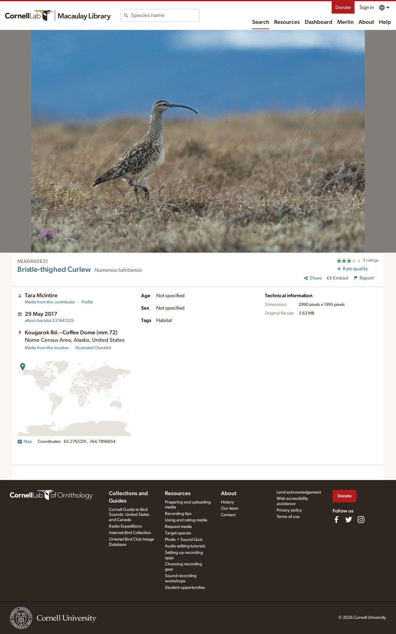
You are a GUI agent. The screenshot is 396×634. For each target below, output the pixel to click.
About (366, 22)
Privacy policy (289, 510)
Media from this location (47, 348)
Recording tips (178, 514)
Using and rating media (186, 520)
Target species (178, 533)
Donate (343, 7)
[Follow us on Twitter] (348, 519)
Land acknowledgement (299, 492)
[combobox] (165, 15)
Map (24, 441)
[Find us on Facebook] (336, 519)
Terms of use (288, 517)
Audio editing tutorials (185, 546)
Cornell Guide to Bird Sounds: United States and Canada (129, 515)
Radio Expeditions (125, 526)
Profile (87, 302)
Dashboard (318, 22)
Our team (229, 508)
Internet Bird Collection (130, 533)
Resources (287, 22)
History (227, 502)
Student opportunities (185, 587)
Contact (228, 515)
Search (260, 22)
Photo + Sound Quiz (183, 540)
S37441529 (49, 321)
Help (385, 22)
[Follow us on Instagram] (361, 519)
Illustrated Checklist (93, 348)
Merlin (345, 22)
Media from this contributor (50, 302)
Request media (178, 527)
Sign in (366, 7)
